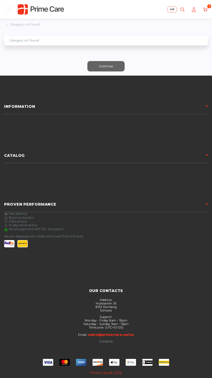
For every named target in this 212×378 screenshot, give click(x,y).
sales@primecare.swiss (111, 335)
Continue (106, 66)
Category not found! (25, 24)
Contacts (106, 341)
